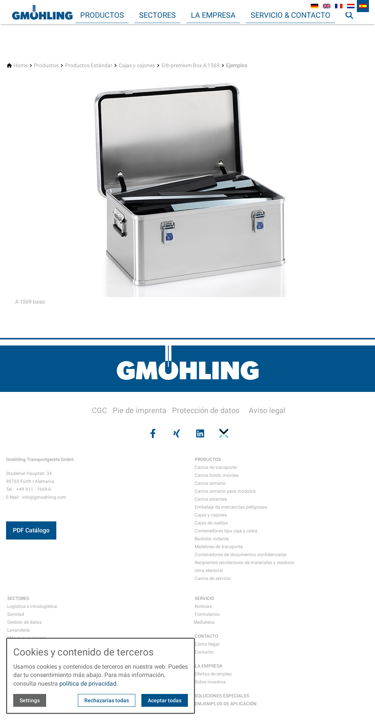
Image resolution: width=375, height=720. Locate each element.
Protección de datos (205, 410)
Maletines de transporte (219, 546)
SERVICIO (204, 598)
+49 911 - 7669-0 (33, 489)
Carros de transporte (216, 467)
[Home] (21, 65)
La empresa (213, 15)
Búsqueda (353, 30)
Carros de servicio (213, 578)
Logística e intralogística (32, 606)
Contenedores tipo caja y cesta (226, 530)
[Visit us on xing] (176, 433)
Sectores (157, 15)
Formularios (207, 614)
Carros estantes (211, 499)
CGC (99, 410)
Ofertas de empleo (213, 674)
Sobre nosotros (210, 682)
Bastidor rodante (212, 538)
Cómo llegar (207, 644)
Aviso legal (267, 410)
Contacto (204, 652)
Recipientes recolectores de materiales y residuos (244, 562)
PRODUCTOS (208, 459)
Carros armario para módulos (225, 491)
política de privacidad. (88, 683)
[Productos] (46, 65)
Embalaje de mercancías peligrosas (231, 507)
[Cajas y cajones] (137, 65)
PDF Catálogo (31, 530)
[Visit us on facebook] (152, 433)
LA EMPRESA (208, 666)
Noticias (203, 606)
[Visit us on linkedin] (199, 433)
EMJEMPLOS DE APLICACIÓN (226, 703)
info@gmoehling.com (44, 497)
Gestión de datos (24, 622)
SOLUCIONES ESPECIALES (222, 695)
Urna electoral (209, 570)
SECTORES (18, 598)
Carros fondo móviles (217, 475)
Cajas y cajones (211, 515)
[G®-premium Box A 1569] (190, 65)
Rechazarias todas (106, 700)
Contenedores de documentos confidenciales (241, 554)
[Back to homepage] (42, 12)
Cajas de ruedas (211, 523)
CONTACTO (206, 636)
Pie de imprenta (139, 410)
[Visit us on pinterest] (222, 433)
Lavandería (18, 630)
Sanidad (15, 614)
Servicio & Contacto (290, 15)
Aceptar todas (164, 700)
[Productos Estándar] (88, 65)
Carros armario (210, 483)
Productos (102, 15)
